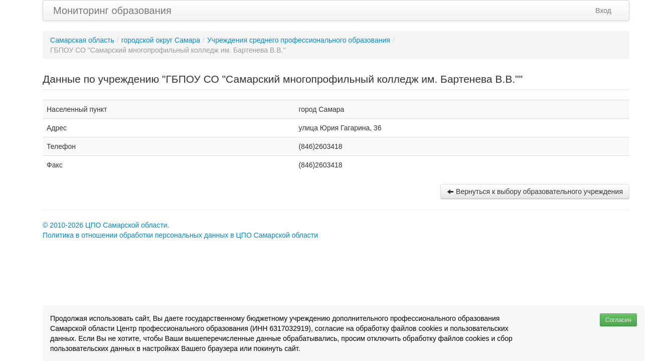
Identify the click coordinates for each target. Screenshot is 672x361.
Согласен (618, 319)
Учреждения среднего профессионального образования (298, 40)
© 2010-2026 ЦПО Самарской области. (106, 225)
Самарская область (82, 40)
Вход (603, 11)
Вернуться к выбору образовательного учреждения (535, 192)
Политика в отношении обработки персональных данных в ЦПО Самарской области (180, 235)
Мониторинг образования (112, 10)
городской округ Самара (160, 40)
